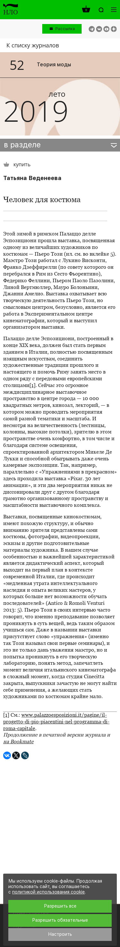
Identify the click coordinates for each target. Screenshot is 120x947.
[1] (32, 385)
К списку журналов (32, 45)
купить (16, 164)
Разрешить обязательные (60, 920)
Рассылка (65, 28)
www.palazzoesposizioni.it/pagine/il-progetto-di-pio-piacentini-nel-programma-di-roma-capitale (56, 721)
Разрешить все (60, 906)
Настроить (60, 934)
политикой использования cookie (48, 891)
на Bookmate (18, 741)
